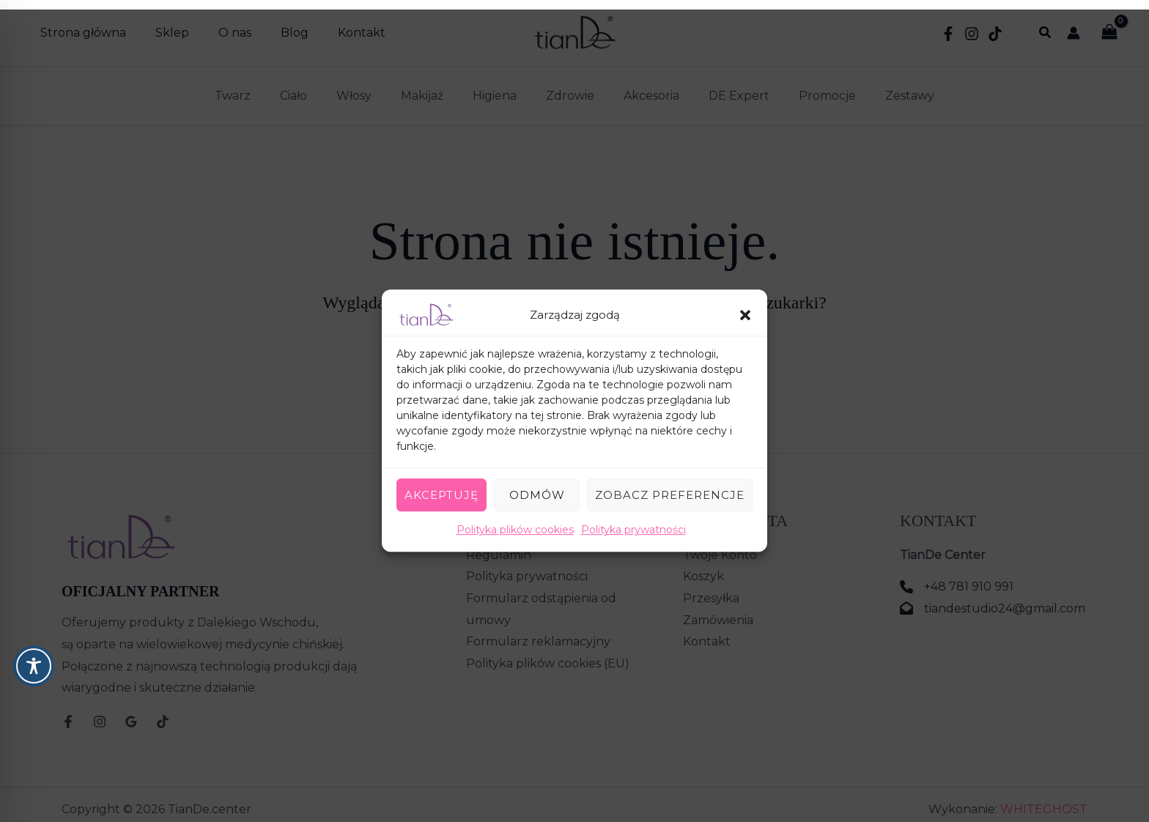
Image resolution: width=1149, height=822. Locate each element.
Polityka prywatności (633, 520)
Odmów (537, 485)
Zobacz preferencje (670, 485)
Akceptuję (441, 485)
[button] (745, 305)
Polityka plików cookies (515, 520)
